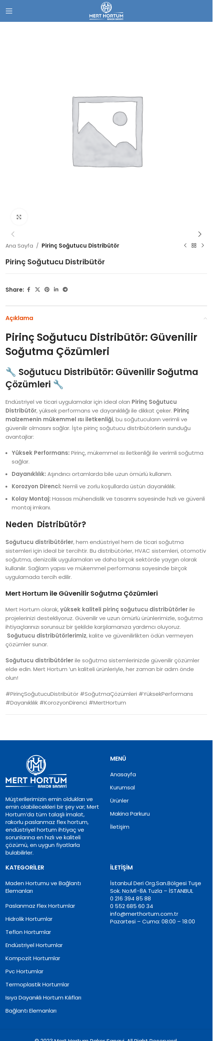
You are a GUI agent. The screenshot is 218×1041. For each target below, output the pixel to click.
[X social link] (37, 290)
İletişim (119, 827)
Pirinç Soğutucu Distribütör (80, 245)
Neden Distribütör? (45, 524)
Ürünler (119, 800)
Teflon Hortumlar (28, 932)
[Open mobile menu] (9, 11)
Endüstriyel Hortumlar (34, 945)
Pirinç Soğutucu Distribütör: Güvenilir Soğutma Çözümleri (101, 344)
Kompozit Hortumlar (32, 958)
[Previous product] (185, 245)
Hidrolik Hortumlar (28, 919)
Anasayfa (123, 774)
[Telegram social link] (65, 290)
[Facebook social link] (28, 290)
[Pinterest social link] (47, 290)
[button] (12, 234)
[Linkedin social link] (56, 290)
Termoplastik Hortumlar (37, 984)
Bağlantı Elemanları (31, 1010)
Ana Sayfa (19, 245)
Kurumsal (122, 787)
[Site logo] (106, 10)
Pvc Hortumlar (24, 971)
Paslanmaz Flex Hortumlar (40, 906)
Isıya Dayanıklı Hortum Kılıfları (43, 997)
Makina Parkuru (130, 813)
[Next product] (202, 245)
